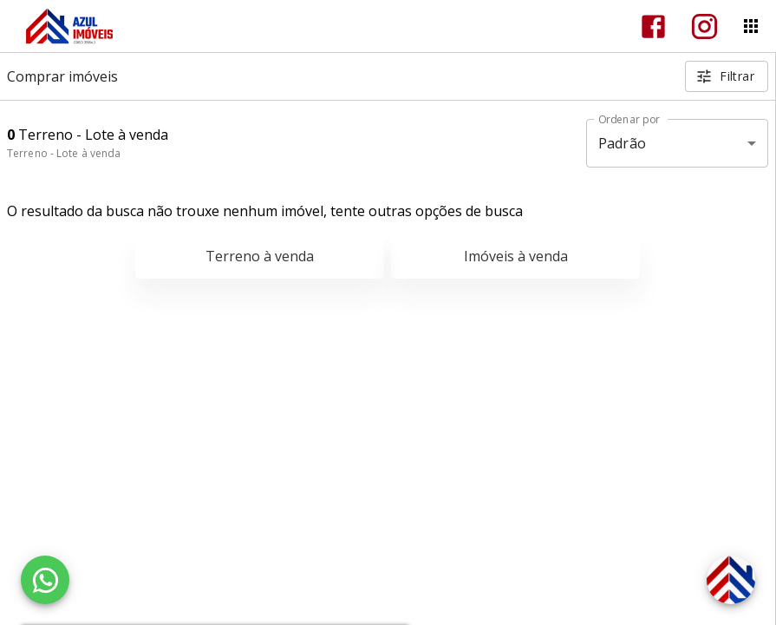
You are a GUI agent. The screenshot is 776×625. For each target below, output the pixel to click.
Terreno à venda (259, 256)
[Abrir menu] (751, 26)
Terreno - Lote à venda (64, 153)
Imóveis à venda (516, 256)
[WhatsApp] (45, 580)
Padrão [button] (622, 143)
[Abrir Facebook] (653, 26)
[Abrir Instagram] (704, 26)
